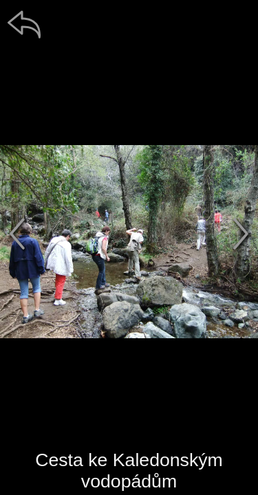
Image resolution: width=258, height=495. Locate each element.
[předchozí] (17, 233)
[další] (240, 233)
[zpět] (24, 24)
